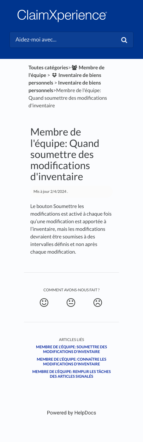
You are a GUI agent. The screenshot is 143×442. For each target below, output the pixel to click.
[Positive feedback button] (43, 303)
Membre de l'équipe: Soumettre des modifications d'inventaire (71, 349)
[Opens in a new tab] (71, 413)
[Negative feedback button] (97, 303)
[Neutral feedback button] (70, 303)
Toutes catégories (48, 68)
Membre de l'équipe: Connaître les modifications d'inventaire (71, 361)
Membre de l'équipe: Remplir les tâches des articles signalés (71, 374)
